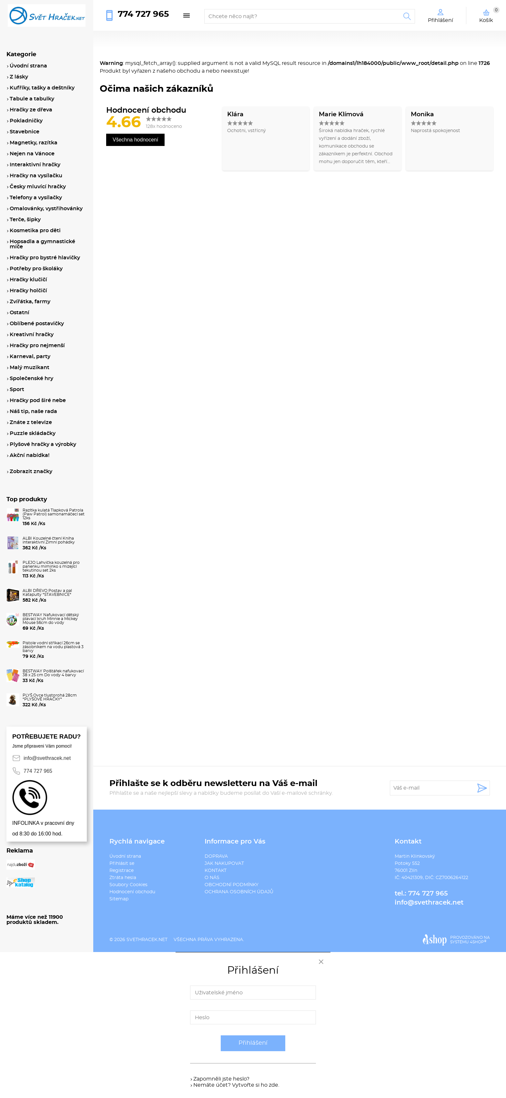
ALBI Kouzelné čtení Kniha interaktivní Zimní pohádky (49, 540)
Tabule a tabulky (32, 98)
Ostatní (19, 312)
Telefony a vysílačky (36, 197)
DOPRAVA (216, 856)
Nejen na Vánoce (32, 153)
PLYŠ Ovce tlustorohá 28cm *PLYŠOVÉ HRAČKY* (50, 697)
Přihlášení (253, 1043)
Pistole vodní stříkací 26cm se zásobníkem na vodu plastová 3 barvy (53, 647)
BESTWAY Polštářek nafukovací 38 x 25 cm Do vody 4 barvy (53, 673)
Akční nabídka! (29, 455)
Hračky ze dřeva (31, 109)
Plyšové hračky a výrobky (43, 444)
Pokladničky (26, 120)
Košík (489, 15)
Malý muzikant (29, 367)
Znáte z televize (31, 422)
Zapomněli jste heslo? (221, 1079)
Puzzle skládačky (33, 433)
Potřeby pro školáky (36, 268)
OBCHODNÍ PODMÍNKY (231, 885)
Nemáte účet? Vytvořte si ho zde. (236, 1085)
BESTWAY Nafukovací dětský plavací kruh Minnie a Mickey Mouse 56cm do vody (51, 619)
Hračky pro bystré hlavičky (45, 257)
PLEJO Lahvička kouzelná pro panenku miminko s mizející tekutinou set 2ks (51, 566)
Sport (17, 389)
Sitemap (118, 899)
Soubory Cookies (128, 885)
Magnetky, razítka (33, 142)
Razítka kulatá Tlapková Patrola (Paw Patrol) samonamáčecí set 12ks (54, 514)
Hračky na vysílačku (36, 175)
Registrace (121, 870)
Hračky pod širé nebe (38, 400)
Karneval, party (30, 356)
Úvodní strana (125, 856)
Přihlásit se (121, 863)
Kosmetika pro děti (35, 230)
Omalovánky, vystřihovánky (46, 208)
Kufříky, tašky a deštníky (42, 87)
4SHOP (478, 942)
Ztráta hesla (122, 877)
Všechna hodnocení (135, 139)
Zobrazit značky (31, 471)
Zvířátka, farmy (30, 301)
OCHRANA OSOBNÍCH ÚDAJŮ (239, 892)
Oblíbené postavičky (37, 323)
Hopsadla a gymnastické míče (42, 244)
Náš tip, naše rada (33, 411)
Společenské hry (31, 378)
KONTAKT (216, 870)
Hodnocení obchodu (132, 892)
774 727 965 (143, 14)
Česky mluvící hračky (38, 186)
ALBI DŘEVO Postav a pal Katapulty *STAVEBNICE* (47, 592)
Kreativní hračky (32, 334)
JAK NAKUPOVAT (224, 863)
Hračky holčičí (28, 290)
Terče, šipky (25, 219)
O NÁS (212, 877)
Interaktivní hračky (35, 164)
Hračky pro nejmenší (37, 345)
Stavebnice (24, 131)
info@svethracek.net (429, 902)
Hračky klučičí (28, 279)
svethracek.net (146, 939)
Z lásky (19, 76)
